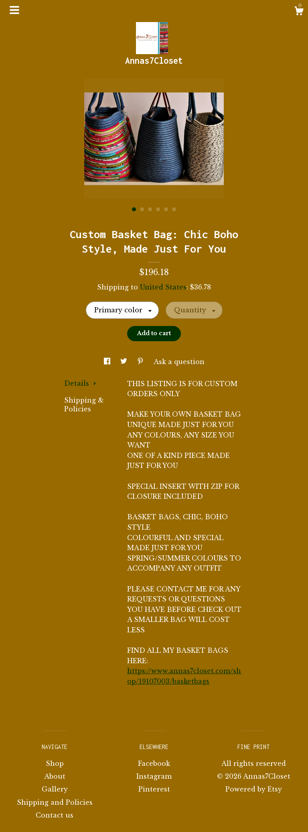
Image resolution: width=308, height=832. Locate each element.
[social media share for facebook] (108, 362)
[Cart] (298, 12)
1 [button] (134, 209)
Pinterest (154, 789)
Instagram (154, 776)
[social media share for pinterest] (141, 362)
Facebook (154, 763)
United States (163, 287)
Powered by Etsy (253, 789)
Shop (55, 763)
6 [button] (174, 209)
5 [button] (166, 209)
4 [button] (158, 209)
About (54, 776)
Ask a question (179, 362)
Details (80, 383)
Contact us (54, 815)
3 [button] (150, 209)
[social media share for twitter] (124, 362)
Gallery (55, 789)
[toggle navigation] (14, 10)
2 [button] (142, 209)
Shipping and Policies (55, 802)
